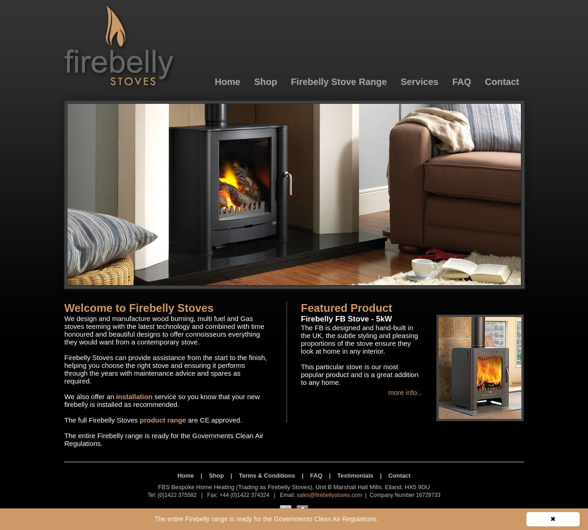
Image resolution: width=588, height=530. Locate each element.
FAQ (316, 475)
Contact (399, 475)
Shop (216, 475)
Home (185, 475)
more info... (405, 392)
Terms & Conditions (267, 475)
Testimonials (355, 475)
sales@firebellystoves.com (329, 495)
